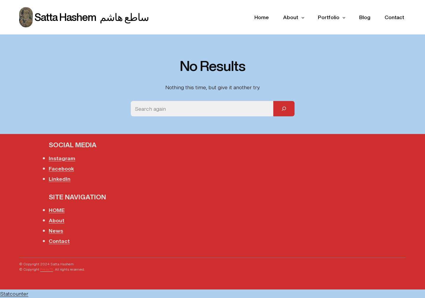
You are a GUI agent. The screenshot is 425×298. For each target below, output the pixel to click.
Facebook (61, 168)
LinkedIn (60, 179)
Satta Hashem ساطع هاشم (92, 17)
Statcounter (14, 293)
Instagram (62, 158)
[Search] (284, 109)
